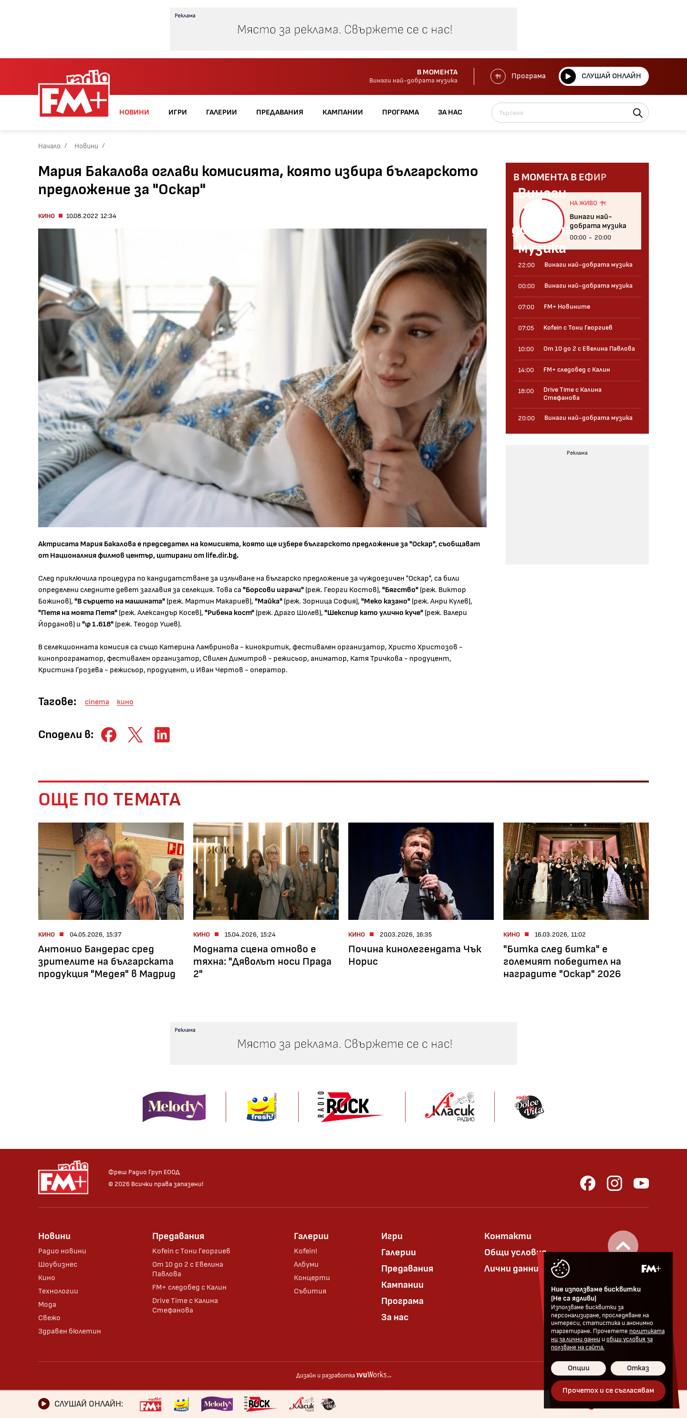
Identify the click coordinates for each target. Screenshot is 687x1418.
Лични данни (511, 1268)
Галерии (311, 1236)
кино (125, 702)
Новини (86, 146)
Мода (47, 1304)
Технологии (58, 1291)
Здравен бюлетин (69, 1331)
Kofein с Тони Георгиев (191, 1251)
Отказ (638, 1368)
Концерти (312, 1277)
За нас (395, 1317)
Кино (46, 216)
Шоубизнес (57, 1264)
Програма (518, 76)
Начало (49, 146)
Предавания (178, 1236)
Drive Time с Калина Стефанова (185, 1305)
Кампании (402, 1285)
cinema (97, 702)
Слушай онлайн (601, 76)
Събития (310, 1291)
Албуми (306, 1264)
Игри (392, 1236)
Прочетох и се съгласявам (608, 1390)
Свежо (49, 1318)
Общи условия (515, 1252)
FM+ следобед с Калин (189, 1287)
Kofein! (305, 1251)
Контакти (507, 1236)
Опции (579, 1368)
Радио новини (62, 1251)
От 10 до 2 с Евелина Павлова (187, 1269)
